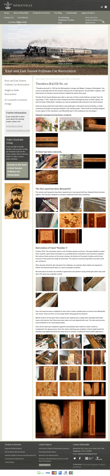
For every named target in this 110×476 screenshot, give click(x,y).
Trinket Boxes (9, 462)
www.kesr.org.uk (14, 126)
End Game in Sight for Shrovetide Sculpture (54, 448)
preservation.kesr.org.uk (18, 130)
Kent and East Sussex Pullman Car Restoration (65, 79)
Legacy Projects (88, 13)
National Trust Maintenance (48, 455)
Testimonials (71, 13)
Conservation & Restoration (14, 459)
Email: (85, 454)
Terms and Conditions (90, 464)
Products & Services (41, 13)
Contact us (8, 17)
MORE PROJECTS (44, 465)
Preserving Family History (47, 452)
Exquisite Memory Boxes (13, 448)
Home (6, 13)
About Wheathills (21, 13)
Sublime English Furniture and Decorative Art (20, 455)
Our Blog (58, 13)
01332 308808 (82, 451)
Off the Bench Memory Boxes (15, 452)
